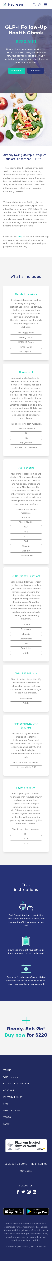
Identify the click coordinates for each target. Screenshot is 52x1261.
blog (20, 236)
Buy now (15, 1035)
